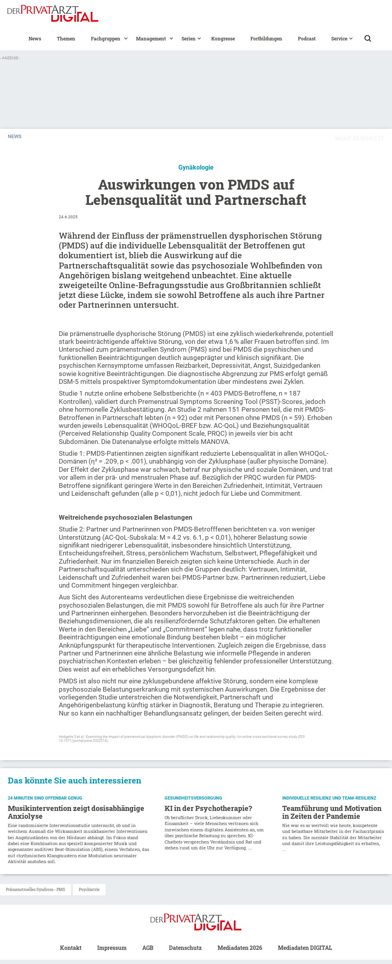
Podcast (307, 38)
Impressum (112, 947)
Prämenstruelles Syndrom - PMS (35, 889)
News (35, 38)
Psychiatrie (89, 889)
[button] (105, 38)
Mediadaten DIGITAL (305, 947)
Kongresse (223, 38)
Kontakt (71, 947)
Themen (66, 38)
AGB (147, 947)
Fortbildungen (266, 38)
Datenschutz (185, 947)
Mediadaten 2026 (240, 947)
